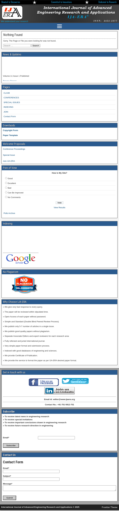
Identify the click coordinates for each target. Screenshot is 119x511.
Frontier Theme (109, 508)
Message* (7, 484)
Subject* (7, 476)
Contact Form (10, 116)
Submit (9, 499)
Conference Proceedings (14, 149)
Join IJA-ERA (9, 161)
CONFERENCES (11, 97)
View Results (59, 207)
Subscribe (10, 445)
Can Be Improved (15, 193)
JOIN (6, 112)
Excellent (12, 183)
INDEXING (8, 107)
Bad (9, 188)
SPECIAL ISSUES (12, 102)
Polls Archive (9, 213)
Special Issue (9, 155)
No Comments (14, 197)
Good (10, 178)
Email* (6, 437)
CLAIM (7, 93)
